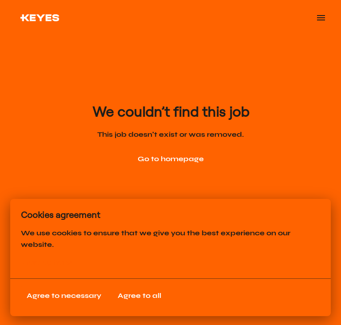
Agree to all (139, 295)
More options (51, 262)
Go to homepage (171, 159)
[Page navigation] (321, 18)
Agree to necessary (64, 295)
